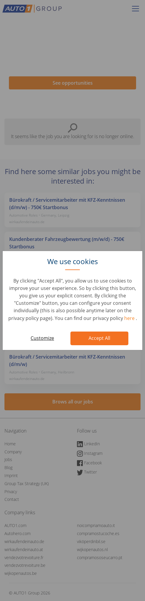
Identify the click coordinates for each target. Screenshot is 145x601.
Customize (42, 338)
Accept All (99, 338)
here (130, 318)
